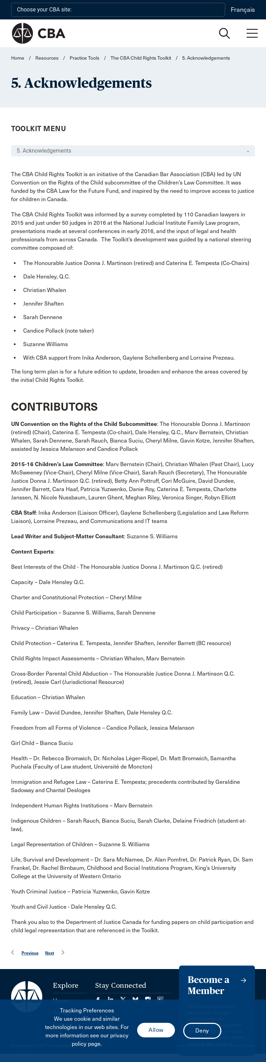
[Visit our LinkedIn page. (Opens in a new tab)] (114, 997)
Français (243, 10)
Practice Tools (84, 58)
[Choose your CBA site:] (118, 10)
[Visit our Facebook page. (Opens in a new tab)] (101, 997)
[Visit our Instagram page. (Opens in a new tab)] (151, 997)
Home (17, 58)
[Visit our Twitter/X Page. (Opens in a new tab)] (126, 997)
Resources (47, 58)
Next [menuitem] (49, 953)
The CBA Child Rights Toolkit (140, 58)
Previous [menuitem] (29, 953)
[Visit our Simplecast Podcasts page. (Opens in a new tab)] (160, 997)
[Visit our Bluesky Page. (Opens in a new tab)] (139, 997)
